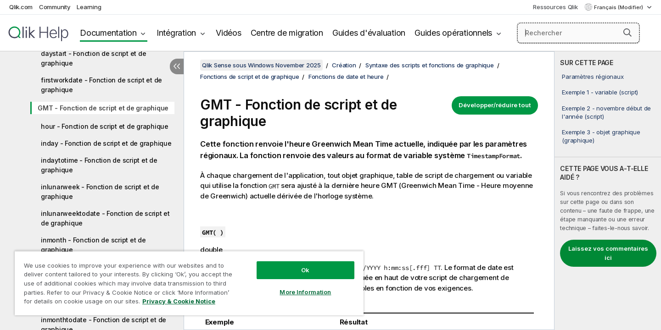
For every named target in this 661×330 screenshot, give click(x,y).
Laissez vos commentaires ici (608, 253)
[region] (189, 283)
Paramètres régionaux (592, 76)
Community (55, 7)
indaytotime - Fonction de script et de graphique (99, 165)
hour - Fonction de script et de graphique (104, 126)
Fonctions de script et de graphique (249, 76)
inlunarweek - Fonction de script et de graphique (100, 191)
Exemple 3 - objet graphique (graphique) (601, 136)
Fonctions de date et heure (346, 76)
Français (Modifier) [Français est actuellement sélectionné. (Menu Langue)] (619, 7)
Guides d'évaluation (368, 33)
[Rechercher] (578, 33)
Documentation (108, 33)
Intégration (176, 33)
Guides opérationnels (453, 33)
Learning (89, 7)
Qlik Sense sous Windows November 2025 (261, 65)
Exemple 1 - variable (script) (600, 92)
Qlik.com (21, 7)
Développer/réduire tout (495, 105)
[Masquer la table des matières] (177, 66)
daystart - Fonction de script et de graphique (93, 58)
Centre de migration (287, 33)
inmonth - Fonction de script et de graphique (93, 244)
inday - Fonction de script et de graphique (106, 143)
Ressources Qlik (555, 7)
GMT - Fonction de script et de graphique (103, 108)
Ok (305, 270)
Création (344, 65)
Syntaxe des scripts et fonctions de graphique (429, 65)
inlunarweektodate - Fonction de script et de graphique (105, 218)
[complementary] (608, 190)
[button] (627, 32)
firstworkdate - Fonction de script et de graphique (101, 85)
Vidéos (228, 33)
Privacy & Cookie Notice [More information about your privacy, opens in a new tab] (178, 301)
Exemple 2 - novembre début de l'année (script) (606, 112)
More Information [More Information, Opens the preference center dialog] (305, 292)
